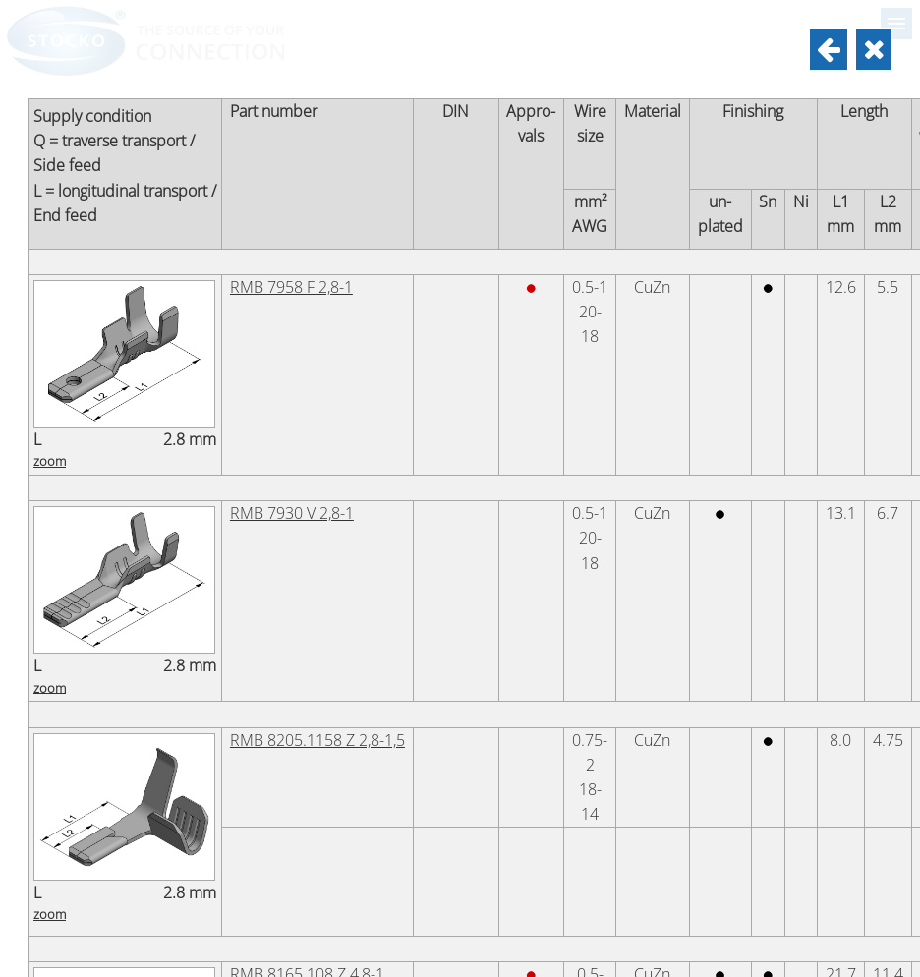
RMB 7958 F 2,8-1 (291, 287)
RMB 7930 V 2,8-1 (292, 513)
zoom (49, 461)
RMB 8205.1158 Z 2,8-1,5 (317, 740)
